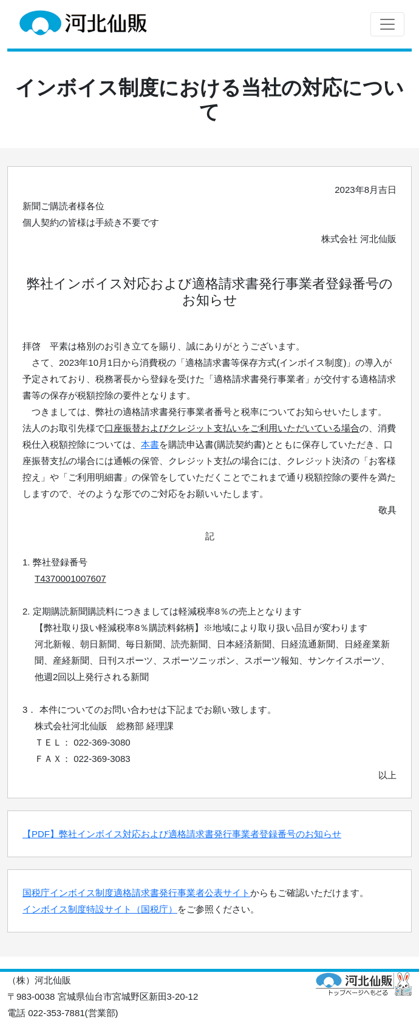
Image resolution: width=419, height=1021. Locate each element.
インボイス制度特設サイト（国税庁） (99, 909)
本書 (150, 444)
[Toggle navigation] (387, 24)
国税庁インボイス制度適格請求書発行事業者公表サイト (136, 893)
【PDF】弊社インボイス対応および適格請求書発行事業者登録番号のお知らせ (181, 834)
